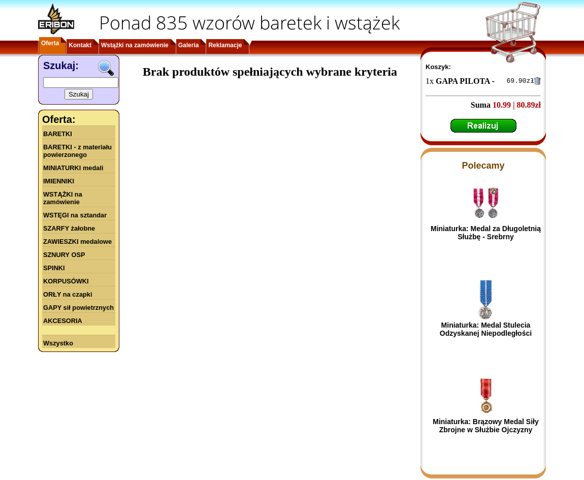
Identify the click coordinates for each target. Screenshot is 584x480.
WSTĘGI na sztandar (75, 215)
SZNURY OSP (64, 255)
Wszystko (58, 343)
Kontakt (80, 45)
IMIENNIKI (58, 181)
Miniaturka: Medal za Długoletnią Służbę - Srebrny (486, 234)
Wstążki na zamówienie (135, 45)
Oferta (50, 43)
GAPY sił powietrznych (78, 307)
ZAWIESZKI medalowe (77, 241)
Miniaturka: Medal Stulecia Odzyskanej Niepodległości (486, 331)
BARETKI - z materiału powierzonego (77, 150)
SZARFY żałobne (69, 228)
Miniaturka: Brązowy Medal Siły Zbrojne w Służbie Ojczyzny (486, 427)
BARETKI (57, 134)
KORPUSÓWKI (66, 281)
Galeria (188, 45)
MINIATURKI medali (73, 168)
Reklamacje (225, 45)
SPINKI (54, 268)
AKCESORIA (62, 321)
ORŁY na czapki (67, 294)
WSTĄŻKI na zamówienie (62, 198)
